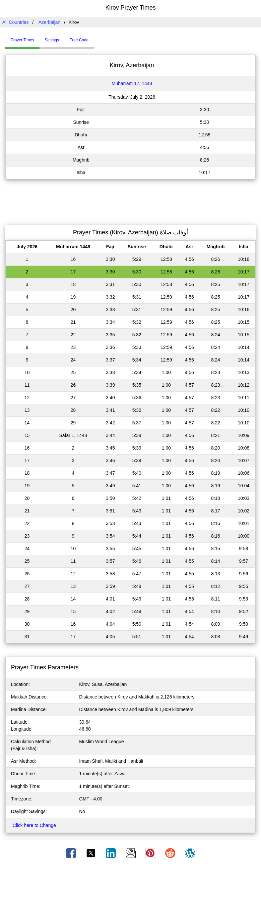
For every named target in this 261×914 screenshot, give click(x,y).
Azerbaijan (49, 22)
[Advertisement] (131, 201)
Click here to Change (34, 825)
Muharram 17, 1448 (131, 83)
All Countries (15, 22)
